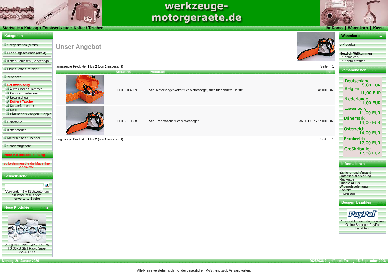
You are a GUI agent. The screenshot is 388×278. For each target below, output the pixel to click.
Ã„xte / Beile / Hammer (23, 89)
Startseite (11, 28)
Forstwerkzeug (56, 28)
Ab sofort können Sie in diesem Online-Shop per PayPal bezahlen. (362, 223)
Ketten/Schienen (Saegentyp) (26, 61)
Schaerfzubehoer (19, 106)
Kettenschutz (16, 97)
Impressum (347, 193)
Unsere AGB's (350, 183)
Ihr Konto (334, 28)
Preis (329, 72)
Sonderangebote (17, 146)
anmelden (349, 57)
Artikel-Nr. (123, 72)
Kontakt (345, 190)
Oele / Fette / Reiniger (21, 69)
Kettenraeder (14, 130)
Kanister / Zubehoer (21, 93)
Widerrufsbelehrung (354, 186)
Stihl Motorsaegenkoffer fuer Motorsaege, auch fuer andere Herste (196, 90)
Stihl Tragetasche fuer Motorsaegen (174, 121)
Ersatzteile (12, 122)
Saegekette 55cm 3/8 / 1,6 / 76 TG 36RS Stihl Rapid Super (27, 246)
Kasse (378, 28)
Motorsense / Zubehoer (21, 138)
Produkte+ (157, 72)
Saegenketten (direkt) (20, 45)
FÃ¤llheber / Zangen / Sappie (28, 114)
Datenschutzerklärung (355, 176)
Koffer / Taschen (88, 28)
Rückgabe (347, 179)
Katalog (31, 28)
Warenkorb (358, 28)
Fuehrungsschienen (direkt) (24, 53)
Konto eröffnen (352, 61)
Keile (11, 110)
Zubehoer (12, 77)
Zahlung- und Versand (355, 172)
